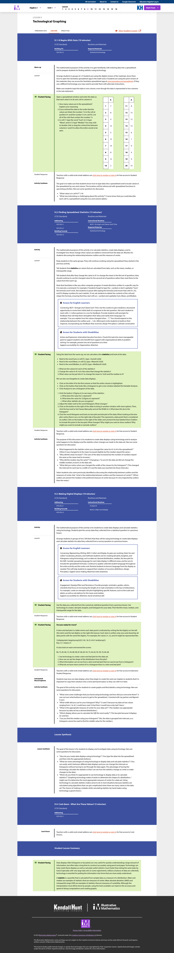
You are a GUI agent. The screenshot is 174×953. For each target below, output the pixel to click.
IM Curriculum (90, 2)
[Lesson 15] (112, 9)
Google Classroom (129, 2)
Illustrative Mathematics (47, 935)
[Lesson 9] (87, 9)
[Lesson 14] (108, 9)
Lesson (54, 31)
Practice (65, 31)
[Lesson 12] (100, 9)
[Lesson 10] (91, 9)
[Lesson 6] (78, 9)
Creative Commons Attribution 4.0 (84, 935)
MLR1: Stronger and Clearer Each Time (103, 224)
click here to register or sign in (104, 175)
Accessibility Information (92, 930)
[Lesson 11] (96, 9)
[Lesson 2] (65, 9)
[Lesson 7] (81, 9)
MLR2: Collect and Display (99, 510)
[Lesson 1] (62, 9)
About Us (103, 2)
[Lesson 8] (84, 9)
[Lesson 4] (72, 9)
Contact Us (114, 2)
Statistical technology (97, 52)
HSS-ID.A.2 (60, 52)
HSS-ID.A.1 (60, 224)
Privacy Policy (77, 930)
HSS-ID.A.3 (60, 235)
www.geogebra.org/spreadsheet (120, 81)
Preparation (41, 31)
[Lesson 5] (75, 9)
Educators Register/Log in (149, 2)
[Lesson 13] (104, 9)
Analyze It (93, 506)
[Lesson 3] (69, 9)
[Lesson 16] (116, 9)
